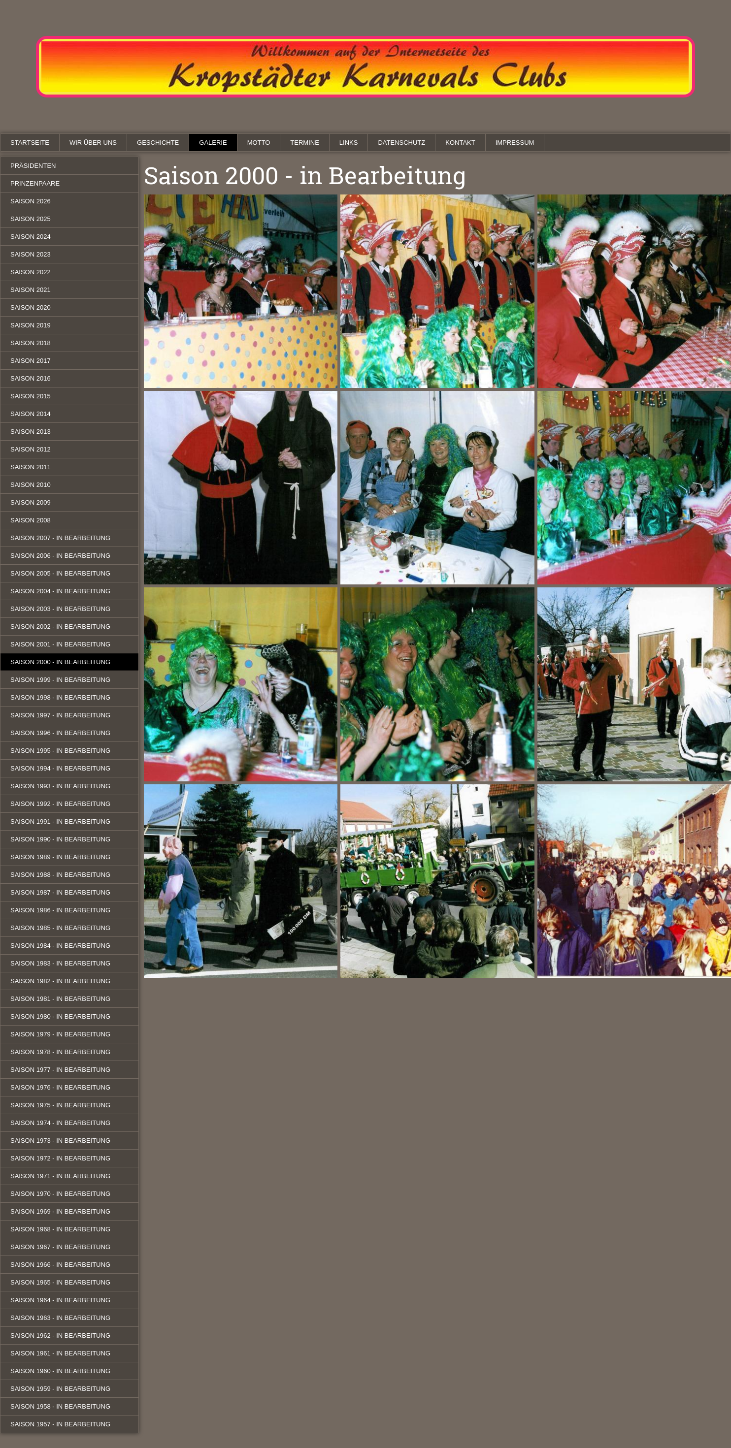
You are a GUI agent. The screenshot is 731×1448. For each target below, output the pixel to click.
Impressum (515, 142)
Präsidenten (33, 165)
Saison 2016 (30, 378)
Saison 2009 (30, 502)
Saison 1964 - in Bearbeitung (60, 1300)
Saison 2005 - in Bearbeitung (60, 573)
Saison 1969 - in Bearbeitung (60, 1211)
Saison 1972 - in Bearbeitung (60, 1158)
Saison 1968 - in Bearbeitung (60, 1229)
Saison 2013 (30, 431)
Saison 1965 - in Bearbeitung (60, 1282)
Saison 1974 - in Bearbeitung (60, 1122)
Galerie (213, 142)
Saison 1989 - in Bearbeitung (60, 857)
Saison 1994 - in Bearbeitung (60, 768)
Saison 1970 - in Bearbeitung (60, 1193)
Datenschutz (401, 142)
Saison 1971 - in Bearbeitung (60, 1176)
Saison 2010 (30, 484)
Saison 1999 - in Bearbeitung (60, 679)
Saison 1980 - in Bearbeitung (60, 1016)
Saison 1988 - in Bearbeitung (60, 874)
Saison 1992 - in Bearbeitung (60, 803)
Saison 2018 (30, 343)
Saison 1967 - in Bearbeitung (60, 1247)
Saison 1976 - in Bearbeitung (60, 1087)
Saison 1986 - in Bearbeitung (60, 910)
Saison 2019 (30, 325)
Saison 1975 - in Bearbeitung (60, 1105)
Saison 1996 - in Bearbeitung (60, 733)
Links (348, 142)
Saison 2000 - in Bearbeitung (60, 662)
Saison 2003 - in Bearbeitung (60, 608)
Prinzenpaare (35, 183)
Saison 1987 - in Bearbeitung (60, 892)
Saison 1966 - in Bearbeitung (60, 1264)
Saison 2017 (30, 360)
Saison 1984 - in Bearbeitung (60, 945)
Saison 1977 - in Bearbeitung (60, 1069)
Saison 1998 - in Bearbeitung (60, 697)
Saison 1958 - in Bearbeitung (60, 1406)
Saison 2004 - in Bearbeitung (60, 591)
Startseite (29, 142)
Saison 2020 (30, 307)
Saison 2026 (30, 201)
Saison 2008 (30, 520)
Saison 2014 (30, 414)
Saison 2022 (30, 272)
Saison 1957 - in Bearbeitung (60, 1424)
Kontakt (460, 142)
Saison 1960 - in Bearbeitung (60, 1371)
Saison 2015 (30, 396)
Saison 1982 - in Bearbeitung (60, 981)
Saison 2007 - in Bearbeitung (60, 538)
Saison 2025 (30, 219)
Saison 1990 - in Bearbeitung (60, 839)
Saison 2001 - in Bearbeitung (60, 644)
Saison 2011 (30, 467)
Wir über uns (93, 142)
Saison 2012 (30, 449)
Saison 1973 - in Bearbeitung (60, 1140)
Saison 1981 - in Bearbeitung (60, 998)
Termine (304, 142)
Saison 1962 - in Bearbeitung (60, 1335)
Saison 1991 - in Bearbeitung (60, 821)
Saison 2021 (30, 289)
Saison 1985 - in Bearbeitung (60, 928)
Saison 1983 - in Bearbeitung (60, 963)
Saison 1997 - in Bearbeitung (60, 715)
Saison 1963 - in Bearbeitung (60, 1317)
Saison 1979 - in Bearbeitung (60, 1034)
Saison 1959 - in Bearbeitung (60, 1388)
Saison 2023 (30, 254)
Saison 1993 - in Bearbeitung (60, 786)
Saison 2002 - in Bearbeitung (60, 626)
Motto (258, 142)
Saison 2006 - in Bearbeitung (60, 555)
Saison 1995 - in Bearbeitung (60, 750)
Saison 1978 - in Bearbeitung (60, 1052)
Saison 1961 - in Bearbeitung (60, 1353)
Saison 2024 (30, 236)
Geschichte (158, 142)
